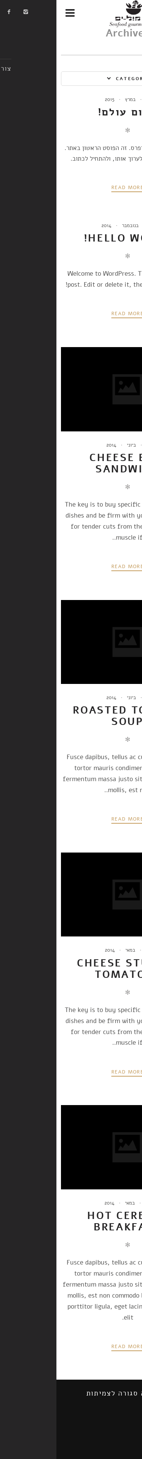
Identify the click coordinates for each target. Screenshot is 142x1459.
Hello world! (71, 238)
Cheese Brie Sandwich (71, 463)
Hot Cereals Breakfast (71, 1221)
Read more (71, 187)
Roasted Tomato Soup (70, 715)
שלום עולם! (71, 112)
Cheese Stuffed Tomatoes (71, 968)
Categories (78, 79)
